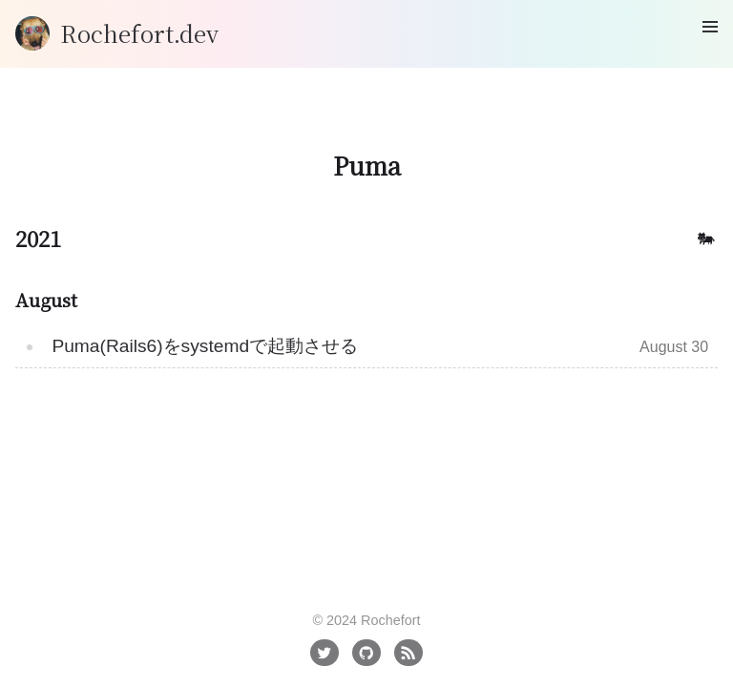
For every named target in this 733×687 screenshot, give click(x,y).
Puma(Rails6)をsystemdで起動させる (205, 346)
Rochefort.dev (139, 33)
